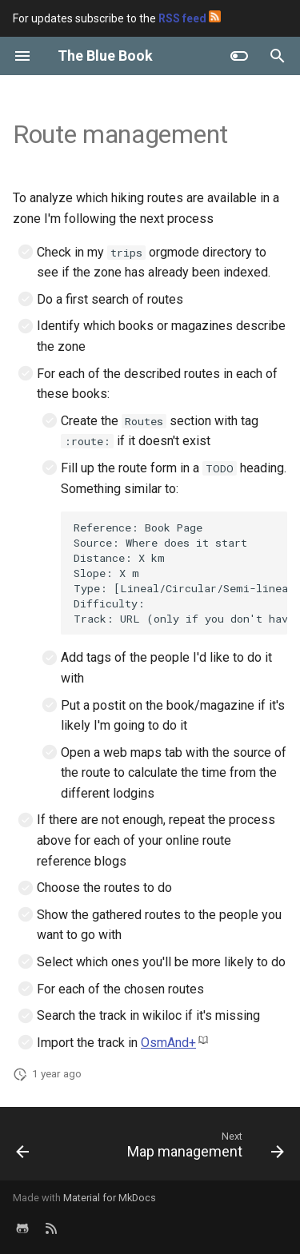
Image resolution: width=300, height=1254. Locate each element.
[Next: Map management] (203, 1148)
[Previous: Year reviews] (22, 1148)
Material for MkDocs (109, 1198)
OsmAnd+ (168, 1042)
